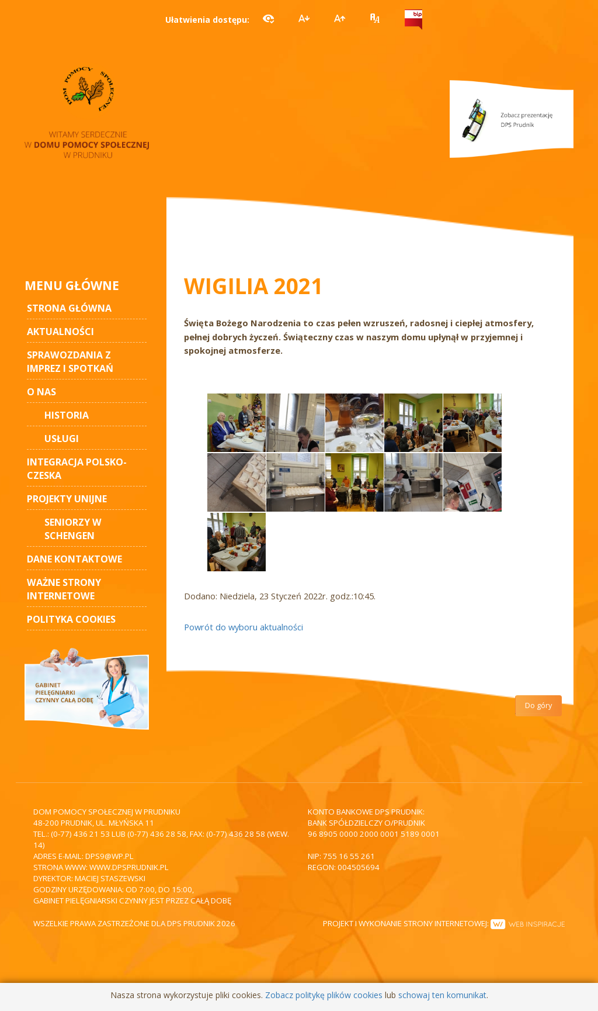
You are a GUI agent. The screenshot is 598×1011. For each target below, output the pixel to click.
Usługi (61, 438)
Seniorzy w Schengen (73, 529)
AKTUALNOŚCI (60, 331)
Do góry (538, 705)
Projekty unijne (67, 498)
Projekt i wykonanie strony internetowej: (444, 923)
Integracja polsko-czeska (77, 469)
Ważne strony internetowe (64, 589)
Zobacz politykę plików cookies (324, 994)
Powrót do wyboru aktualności (243, 627)
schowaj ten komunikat (442, 994)
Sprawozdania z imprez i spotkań (70, 361)
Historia (66, 415)
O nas (41, 391)
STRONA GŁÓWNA (69, 308)
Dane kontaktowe (74, 559)
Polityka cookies (71, 619)
